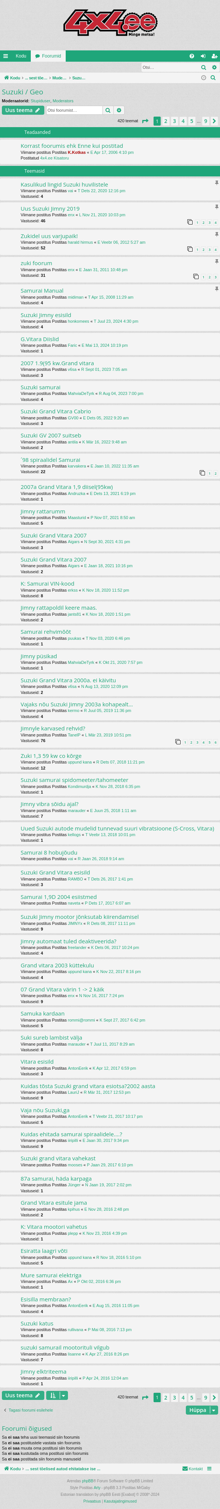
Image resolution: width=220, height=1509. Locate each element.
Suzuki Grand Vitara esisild (55, 872)
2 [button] (165, 121)
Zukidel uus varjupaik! (49, 236)
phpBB (87, 1481)
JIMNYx (75, 923)
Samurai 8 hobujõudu (49, 852)
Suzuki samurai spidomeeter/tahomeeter (74, 780)
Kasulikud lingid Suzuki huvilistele (64, 184)
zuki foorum (36, 263)
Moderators (63, 101)
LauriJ (73, 1092)
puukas (74, 638)
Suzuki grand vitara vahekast (58, 1158)
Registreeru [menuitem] (216, 57)
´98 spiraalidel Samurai (50, 460)
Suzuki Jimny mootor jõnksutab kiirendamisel (80, 917)
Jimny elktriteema (43, 1371)
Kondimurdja (79, 787)
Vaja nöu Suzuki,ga (45, 1110)
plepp (73, 1233)
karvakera (77, 466)
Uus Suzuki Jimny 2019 (50, 209)
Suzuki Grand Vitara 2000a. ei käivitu (68, 680)
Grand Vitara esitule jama (54, 1203)
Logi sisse (17, 67)
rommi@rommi (81, 1020)
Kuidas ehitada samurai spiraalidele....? (71, 1134)
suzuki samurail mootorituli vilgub (65, 1347)
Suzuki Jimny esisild (46, 315)
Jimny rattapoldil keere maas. (59, 608)
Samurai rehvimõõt (46, 632)
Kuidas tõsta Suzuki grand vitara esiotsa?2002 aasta (88, 1086)
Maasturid (77, 518)
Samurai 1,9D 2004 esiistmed (59, 897)
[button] (145, 121)
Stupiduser (40, 101)
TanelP (74, 735)
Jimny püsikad (39, 656)
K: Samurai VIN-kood (47, 584)
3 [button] (174, 121)
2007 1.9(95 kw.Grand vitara (57, 363)
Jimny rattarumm (43, 511)
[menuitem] (191, 56)
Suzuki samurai (40, 387)
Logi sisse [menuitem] (205, 57)
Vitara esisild (37, 1062)
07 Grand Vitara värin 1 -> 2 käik (62, 989)
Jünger (74, 1185)
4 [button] (183, 121)
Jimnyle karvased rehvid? (53, 728)
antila (73, 442)
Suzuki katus (37, 1323)
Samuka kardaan (43, 1013)
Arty (97, 1488)
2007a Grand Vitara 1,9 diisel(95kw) (67, 487)
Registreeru (49, 67)
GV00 (73, 418)
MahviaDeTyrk (81, 394)
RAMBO (75, 879)
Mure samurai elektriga (51, 1275)
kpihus (74, 1209)
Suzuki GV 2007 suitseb (51, 435)
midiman (76, 297)
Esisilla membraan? (46, 1299)
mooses (75, 1165)
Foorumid (51, 56)
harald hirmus (80, 242)
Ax (70, 1282)
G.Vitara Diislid (40, 339)
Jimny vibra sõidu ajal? (49, 804)
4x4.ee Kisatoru (54, 158)
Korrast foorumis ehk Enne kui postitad (72, 146)
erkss (73, 590)
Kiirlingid (7, 57)
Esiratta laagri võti (44, 1251)
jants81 (74, 614)
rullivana (75, 1330)
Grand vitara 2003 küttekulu (57, 965)
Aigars (74, 542)
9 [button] (205, 121)
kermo (74, 711)
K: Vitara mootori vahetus (54, 1227)
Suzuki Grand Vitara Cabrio (56, 411)
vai (70, 191)
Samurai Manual (42, 291)
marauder (77, 811)
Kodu (21, 56)
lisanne (74, 1354)
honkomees (78, 321)
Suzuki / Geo (22, 92)
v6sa (72, 369)
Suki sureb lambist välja (51, 1037)
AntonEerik (78, 1068)
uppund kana (80, 762)
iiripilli (73, 1141)
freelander (77, 948)
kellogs (74, 835)
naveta (74, 903)
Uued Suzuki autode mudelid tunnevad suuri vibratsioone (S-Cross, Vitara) (117, 828)
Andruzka (76, 494)
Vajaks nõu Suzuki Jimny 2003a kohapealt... (77, 704)
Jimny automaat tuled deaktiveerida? (68, 941)
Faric (72, 345)
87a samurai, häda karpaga (56, 1179)
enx (71, 215)
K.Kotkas (77, 152)
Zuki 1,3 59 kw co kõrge (51, 756)
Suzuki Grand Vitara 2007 (54, 535)
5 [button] (191, 121)
